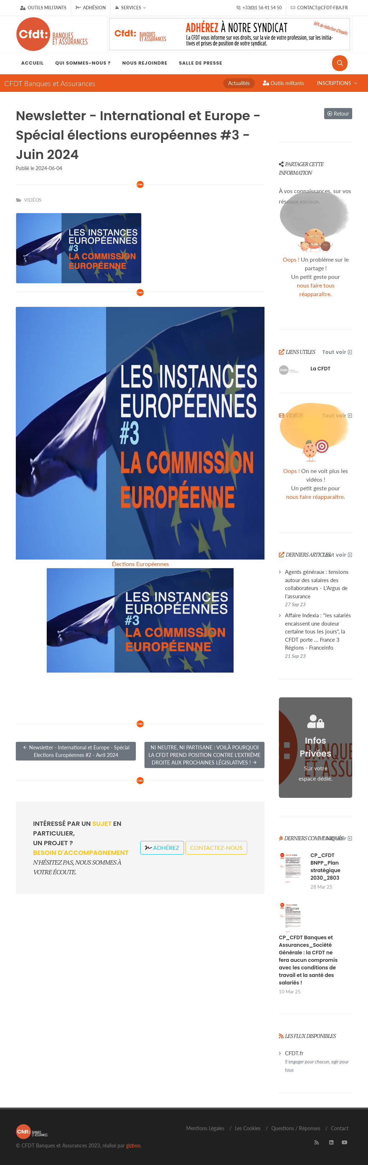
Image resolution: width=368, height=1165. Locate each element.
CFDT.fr (317, 1061)
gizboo (133, 1145)
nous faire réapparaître (315, 496)
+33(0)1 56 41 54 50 (259, 7)
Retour (338, 114)
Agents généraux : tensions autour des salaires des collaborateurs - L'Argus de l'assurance (317, 588)
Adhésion (90, 7)
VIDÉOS (32, 200)
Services (130, 7)
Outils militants (43, 7)
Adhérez (162, 847)
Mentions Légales (205, 1128)
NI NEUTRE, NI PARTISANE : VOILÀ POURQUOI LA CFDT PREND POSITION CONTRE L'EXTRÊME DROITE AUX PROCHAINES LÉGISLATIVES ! (204, 755)
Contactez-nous (216, 847)
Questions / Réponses (295, 1128)
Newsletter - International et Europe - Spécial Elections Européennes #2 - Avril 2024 (76, 751)
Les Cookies (248, 1128)
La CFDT (320, 368)
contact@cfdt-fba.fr (319, 7)
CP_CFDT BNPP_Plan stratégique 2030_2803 (325, 866)
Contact (340, 1128)
